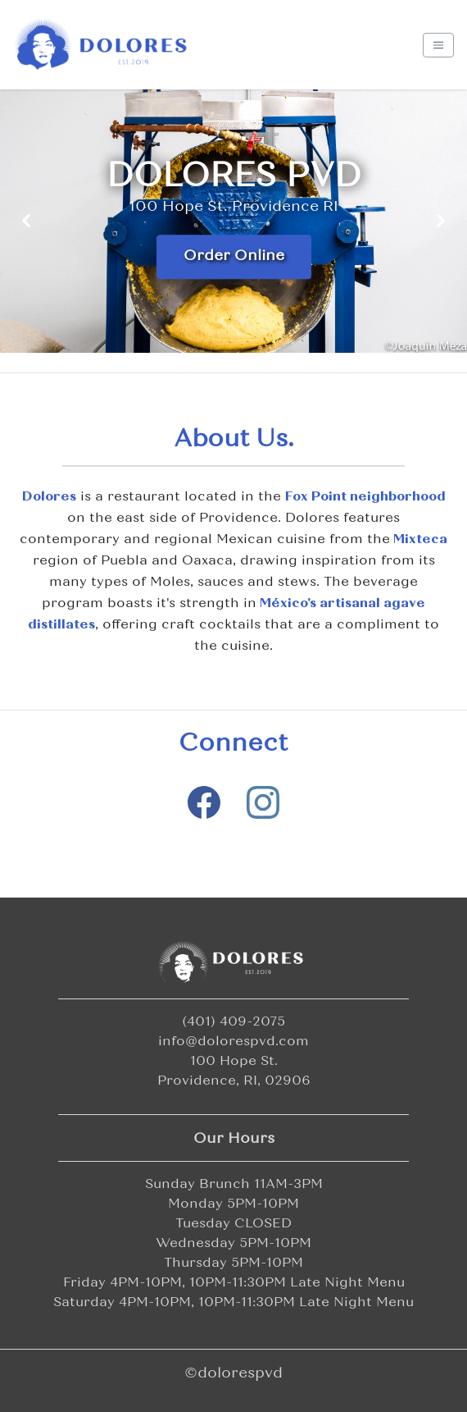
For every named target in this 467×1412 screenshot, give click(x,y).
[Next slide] (441, 221)
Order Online (234, 256)
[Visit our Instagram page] (263, 802)
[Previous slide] (26, 221)
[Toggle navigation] (438, 45)
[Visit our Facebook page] (204, 802)
